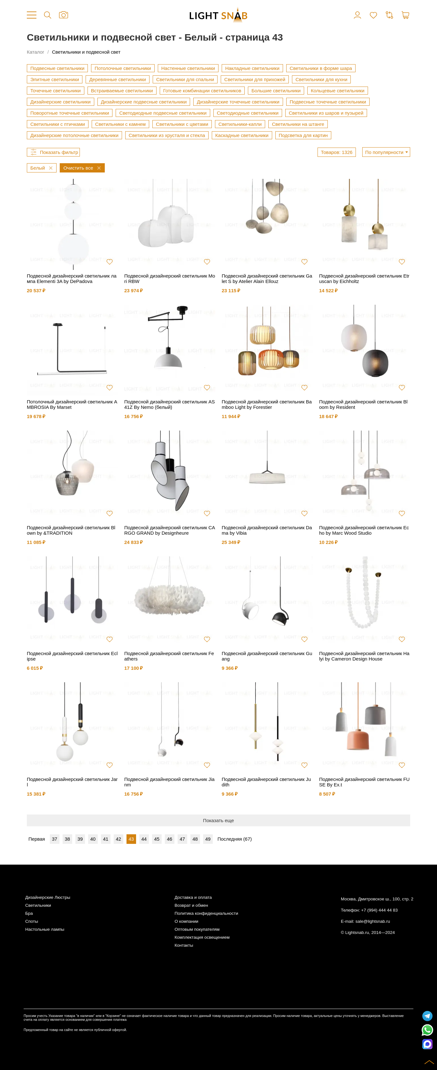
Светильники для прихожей (254, 79)
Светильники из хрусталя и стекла (167, 135)
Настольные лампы (44, 929)
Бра (29, 913)
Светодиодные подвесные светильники (162, 113)
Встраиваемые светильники (122, 90)
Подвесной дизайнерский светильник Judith (266, 781)
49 (208, 839)
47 (182, 839)
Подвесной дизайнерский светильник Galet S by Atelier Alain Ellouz (267, 278)
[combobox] (386, 152)
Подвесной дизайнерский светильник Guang (267, 656)
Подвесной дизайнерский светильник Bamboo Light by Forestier (267, 404)
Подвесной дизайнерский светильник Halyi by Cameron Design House (364, 656)
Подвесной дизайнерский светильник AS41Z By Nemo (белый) (169, 404)
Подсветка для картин (303, 135)
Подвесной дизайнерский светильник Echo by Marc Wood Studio (364, 530)
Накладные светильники (252, 68)
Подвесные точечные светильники (328, 101)
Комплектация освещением (201, 937)
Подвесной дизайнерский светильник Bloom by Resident (363, 404)
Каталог (35, 52)
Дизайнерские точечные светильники (238, 101)
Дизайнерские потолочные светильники (74, 135)
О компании (186, 921)
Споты (31, 921)
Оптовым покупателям (196, 929)
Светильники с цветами (182, 124)
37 (54, 839)
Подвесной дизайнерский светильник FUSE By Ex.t (364, 781)
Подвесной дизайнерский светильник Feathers (169, 656)
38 (67, 839)
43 (131, 839)
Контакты (183, 945)
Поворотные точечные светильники (69, 113)
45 (156, 839)
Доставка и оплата (192, 897)
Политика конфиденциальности (206, 913)
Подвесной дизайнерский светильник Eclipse (72, 656)
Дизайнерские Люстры (47, 897)
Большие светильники (276, 90)
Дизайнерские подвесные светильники (144, 101)
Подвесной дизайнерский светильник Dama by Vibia (267, 530)
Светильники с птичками (57, 124)
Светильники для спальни (185, 79)
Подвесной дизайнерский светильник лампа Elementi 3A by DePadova (72, 278)
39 (80, 839)
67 (247, 839)
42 (118, 839)
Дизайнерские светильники (60, 101)
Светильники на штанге (298, 124)
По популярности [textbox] (384, 152)
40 (93, 839)
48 (195, 839)
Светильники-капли (240, 124)
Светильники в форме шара (321, 68)
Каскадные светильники (242, 135)
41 (105, 839)
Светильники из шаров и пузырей (326, 113)
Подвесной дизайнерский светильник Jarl (72, 781)
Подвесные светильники (57, 68)
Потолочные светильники (123, 68)
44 (144, 839)
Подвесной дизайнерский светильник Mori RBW (169, 278)
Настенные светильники (188, 68)
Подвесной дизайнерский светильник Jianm (169, 781)
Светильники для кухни (321, 79)
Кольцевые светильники (337, 90)
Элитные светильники (54, 79)
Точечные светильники (55, 90)
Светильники (38, 905)
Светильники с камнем (120, 124)
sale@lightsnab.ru (373, 921)
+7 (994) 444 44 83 (379, 910)
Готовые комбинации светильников (202, 90)
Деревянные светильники (117, 79)
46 (169, 839)
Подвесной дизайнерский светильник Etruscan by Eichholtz (364, 278)
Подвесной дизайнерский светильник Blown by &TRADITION (71, 530)
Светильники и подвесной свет (86, 52)
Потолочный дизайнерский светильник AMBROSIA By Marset (72, 404)
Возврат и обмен (191, 905)
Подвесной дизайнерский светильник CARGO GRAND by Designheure (169, 530)
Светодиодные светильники (248, 113)
